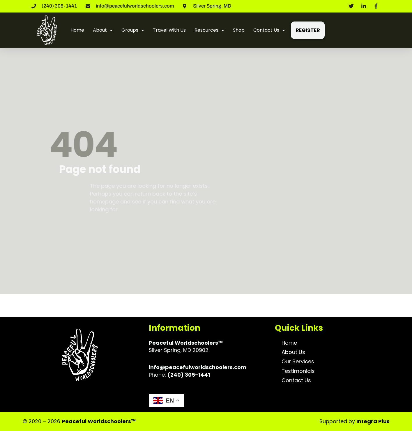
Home (77, 30)
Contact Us (269, 30)
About (103, 30)
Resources (209, 30)
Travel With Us (169, 30)
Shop (239, 30)
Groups (132, 30)
